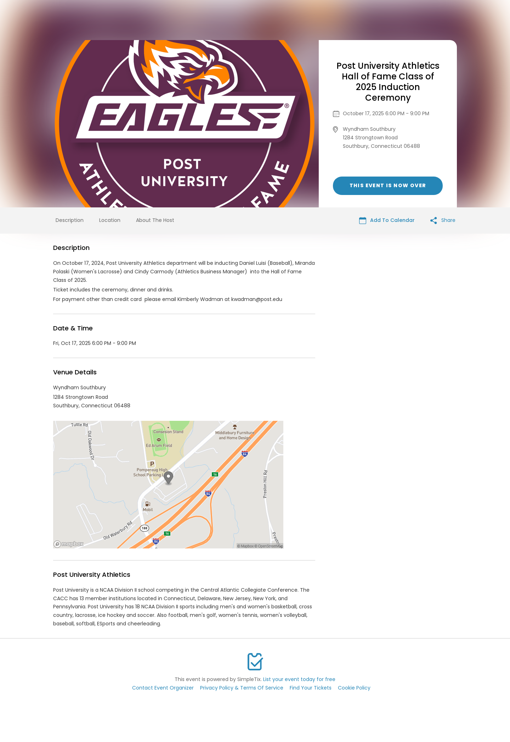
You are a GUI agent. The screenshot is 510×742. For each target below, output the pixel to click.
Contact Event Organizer (163, 687)
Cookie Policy (354, 687)
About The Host (155, 220)
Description (70, 220)
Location (109, 220)
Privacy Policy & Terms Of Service (241, 687)
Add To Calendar (387, 220)
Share (442, 220)
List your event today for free (299, 679)
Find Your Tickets (311, 687)
